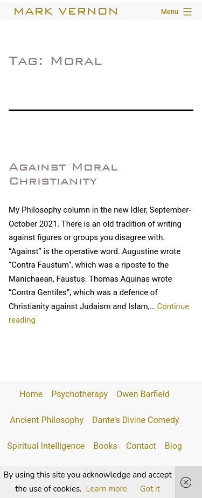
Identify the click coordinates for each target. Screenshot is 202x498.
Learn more (106, 488)
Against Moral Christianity (63, 173)
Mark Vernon (66, 11)
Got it (150, 488)
